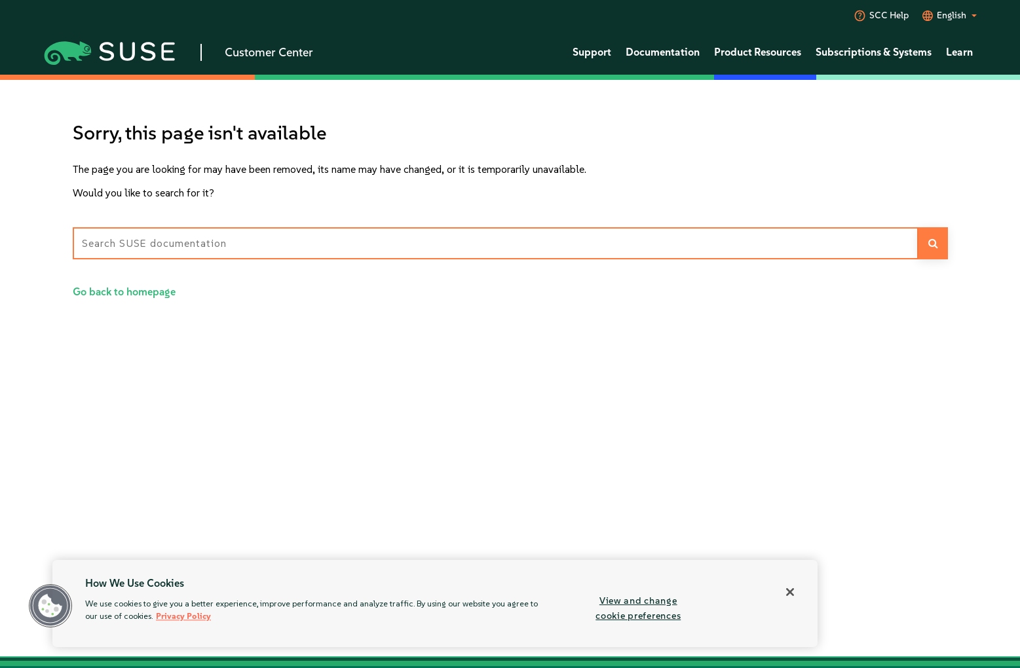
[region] (435, 603)
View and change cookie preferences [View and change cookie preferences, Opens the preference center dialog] (638, 608)
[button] (50, 606)
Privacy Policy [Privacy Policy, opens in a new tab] (183, 617)
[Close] (790, 592)
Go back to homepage (124, 292)
